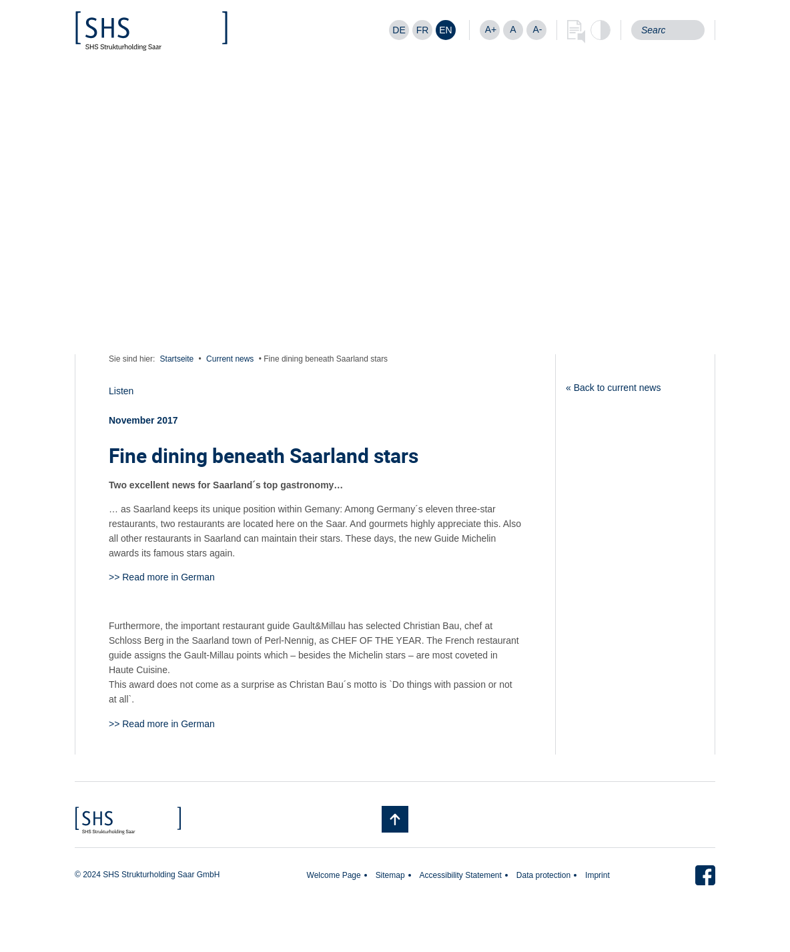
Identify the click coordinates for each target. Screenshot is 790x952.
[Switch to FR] (422, 30)
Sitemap (390, 875)
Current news (230, 359)
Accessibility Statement (461, 875)
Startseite (177, 359)
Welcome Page (334, 875)
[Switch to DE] (399, 30)
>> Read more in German (162, 577)
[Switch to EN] (446, 30)
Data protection (543, 875)
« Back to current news (613, 387)
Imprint (597, 875)
